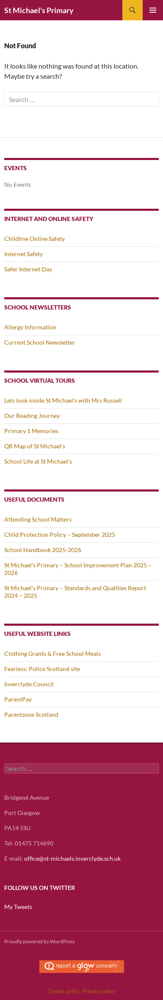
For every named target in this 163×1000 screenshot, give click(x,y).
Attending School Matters (38, 519)
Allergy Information (30, 327)
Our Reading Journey (32, 415)
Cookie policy (63, 991)
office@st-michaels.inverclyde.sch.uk (72, 858)
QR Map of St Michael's (34, 446)
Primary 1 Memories (31, 430)
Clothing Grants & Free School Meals (52, 653)
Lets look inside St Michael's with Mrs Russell (63, 400)
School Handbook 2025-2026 (42, 549)
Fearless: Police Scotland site (42, 668)
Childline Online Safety (34, 238)
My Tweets (18, 906)
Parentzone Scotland (31, 714)
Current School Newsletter (39, 342)
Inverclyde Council (29, 684)
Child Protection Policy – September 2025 (59, 534)
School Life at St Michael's (38, 461)
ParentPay (18, 699)
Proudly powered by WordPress (39, 941)
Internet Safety (23, 253)
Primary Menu (153, 10)
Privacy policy (99, 991)
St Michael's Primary (39, 10)
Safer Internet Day (28, 269)
